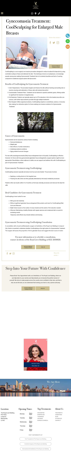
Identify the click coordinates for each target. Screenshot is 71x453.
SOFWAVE (40, 418)
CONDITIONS (59, 414)
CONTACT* (58, 420)
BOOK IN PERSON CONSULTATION (56, 66)
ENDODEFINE (41, 413)
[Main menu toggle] (2, 12)
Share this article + (55, 37)
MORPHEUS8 (41, 414)
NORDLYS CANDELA (43, 420)
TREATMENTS (59, 413)
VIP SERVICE (59, 418)
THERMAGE (40, 416)
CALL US (43, 247)
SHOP (57, 416)
